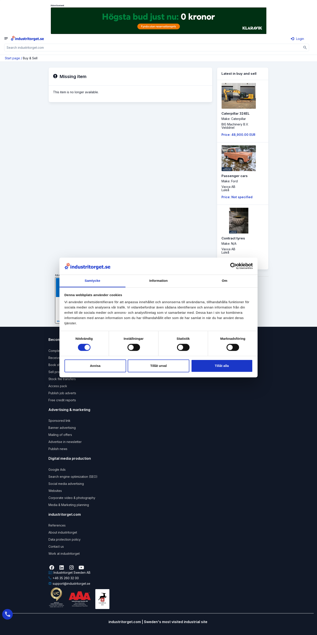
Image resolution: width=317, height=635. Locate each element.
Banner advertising (62, 428)
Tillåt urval (158, 366)
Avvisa (95, 366)
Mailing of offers (60, 435)
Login (297, 39)
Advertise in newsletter (65, 442)
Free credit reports (62, 400)
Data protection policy (64, 539)
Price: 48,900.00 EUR (238, 134)
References (57, 525)
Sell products (58, 372)
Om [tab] (224, 280)
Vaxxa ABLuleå (228, 188)
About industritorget (62, 532)
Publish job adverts (62, 393)
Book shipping (58, 365)
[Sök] (305, 47)
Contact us (56, 546)
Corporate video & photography (71, 498)
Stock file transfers (62, 379)
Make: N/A (228, 243)
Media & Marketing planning (68, 505)
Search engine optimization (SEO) (73, 476)
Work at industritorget (64, 553)
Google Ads (57, 469)
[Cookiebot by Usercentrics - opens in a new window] (233, 266)
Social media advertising (66, 484)
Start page (12, 58)
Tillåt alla (222, 366)
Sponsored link (59, 420)
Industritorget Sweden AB (69, 572)
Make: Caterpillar (233, 119)
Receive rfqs (57, 358)
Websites (55, 491)
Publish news (57, 449)
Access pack (57, 386)
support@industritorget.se (69, 583)
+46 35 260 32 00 (63, 578)
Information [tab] (158, 280)
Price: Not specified (236, 197)
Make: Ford (229, 181)
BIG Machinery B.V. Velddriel (235, 125)
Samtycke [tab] (92, 280)
